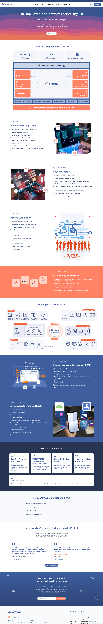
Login (90, 4)
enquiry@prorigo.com (16, 617)
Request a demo (51, 33)
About (69, 4)
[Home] (7, 4)
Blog (71, 623)
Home (30, 4)
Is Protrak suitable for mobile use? (51, 510)
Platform (43, 4)
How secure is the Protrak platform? (51, 514)
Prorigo (12, 1)
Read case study (17, 559)
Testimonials (50, 4)
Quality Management (86, 621)
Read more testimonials (51, 565)
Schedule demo (60, 598)
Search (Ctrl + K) (96, 621)
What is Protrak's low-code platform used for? (51, 503)
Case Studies (73, 621)
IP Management (85, 623)
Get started (97, 4)
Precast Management (86, 617)
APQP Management (86, 619)
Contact (65, 4)
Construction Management (88, 615)
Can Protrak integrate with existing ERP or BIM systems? (51, 507)
